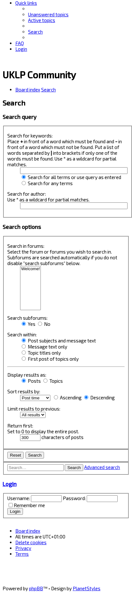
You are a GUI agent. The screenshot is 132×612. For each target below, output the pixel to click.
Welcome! (30, 269)
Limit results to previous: (33, 409)
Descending (99, 397)
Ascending (68, 397)
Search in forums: (25, 246)
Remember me (29, 505)
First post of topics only (50, 359)
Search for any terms (47, 183)
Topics (53, 381)
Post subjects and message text (59, 340)
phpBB (36, 588)
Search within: (22, 334)
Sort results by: (23, 391)
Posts (31, 381)
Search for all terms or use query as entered (71, 177)
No (44, 324)
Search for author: (26, 194)
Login (10, 483)
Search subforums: (27, 318)
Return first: (20, 425)
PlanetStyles (86, 588)
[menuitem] (48, 14)
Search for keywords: (30, 135)
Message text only (44, 346)
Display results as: (26, 375)
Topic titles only (41, 353)
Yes (28, 324)
